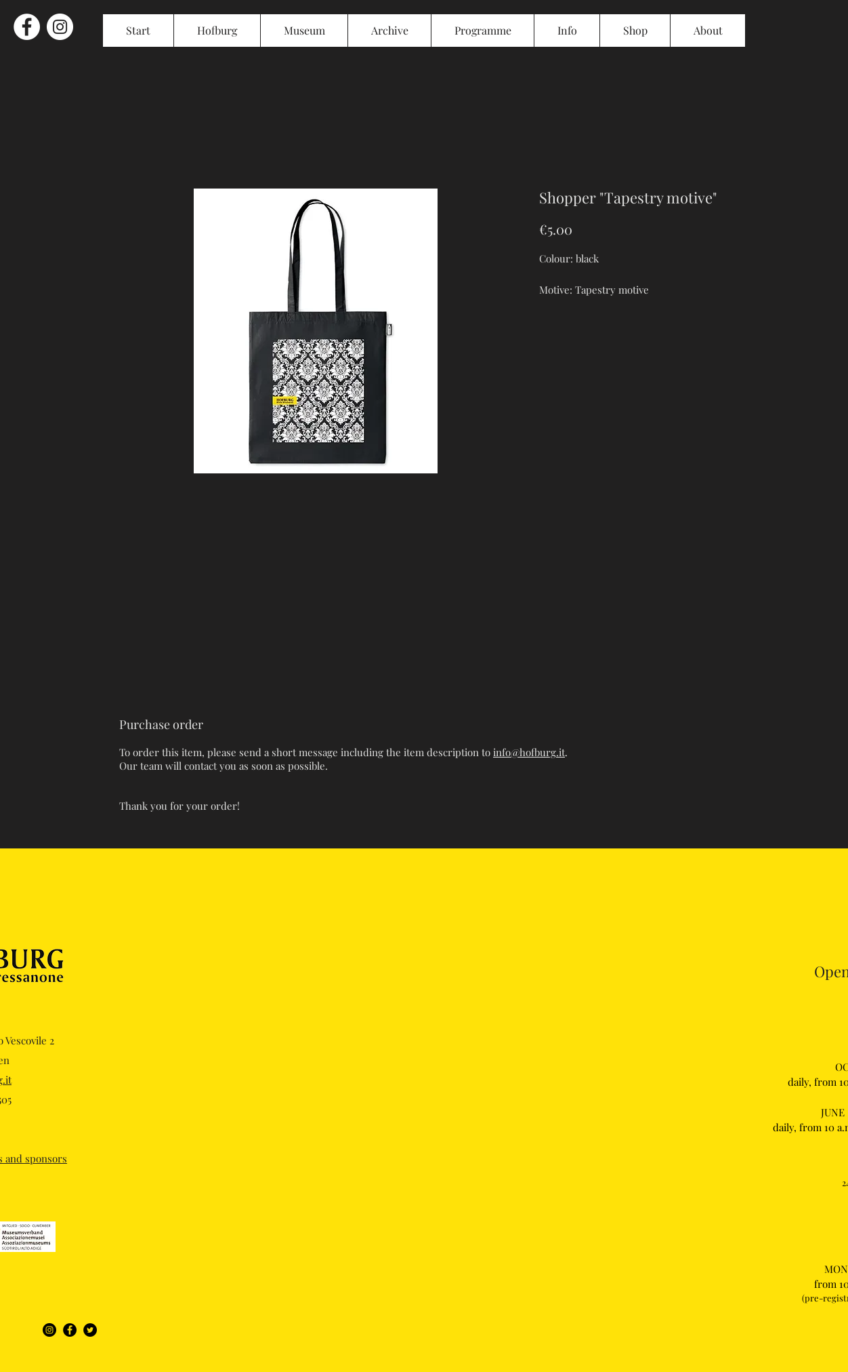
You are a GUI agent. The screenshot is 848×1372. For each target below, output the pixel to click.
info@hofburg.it (529, 752)
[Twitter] (90, 1330)
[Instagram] (49, 1330)
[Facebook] (70, 1330)
